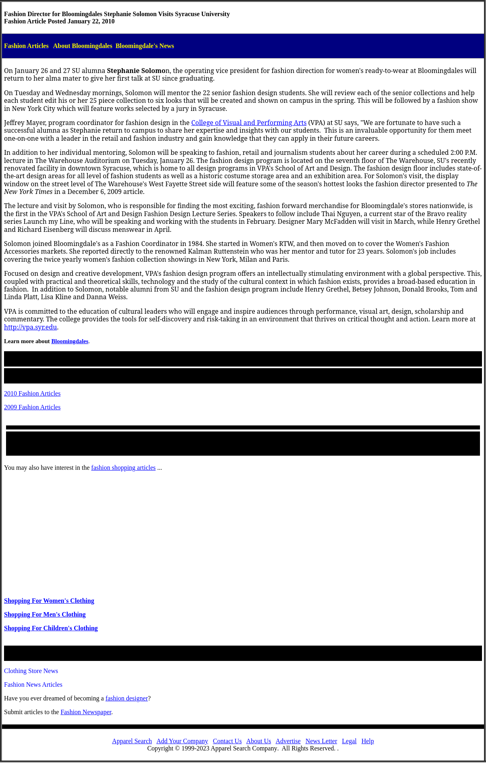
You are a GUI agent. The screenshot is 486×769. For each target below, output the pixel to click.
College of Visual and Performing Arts (248, 122)
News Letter (321, 741)
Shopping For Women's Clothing (49, 600)
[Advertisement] (243, 534)
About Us (258, 741)
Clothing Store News (31, 670)
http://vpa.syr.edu (30, 327)
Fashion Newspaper (85, 712)
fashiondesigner (126, 698)
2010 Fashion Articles (32, 393)
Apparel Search (132, 741)
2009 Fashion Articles (32, 407)
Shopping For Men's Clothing (45, 614)
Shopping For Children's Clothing (51, 628)
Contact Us (227, 741)
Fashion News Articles (33, 684)
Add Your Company (182, 741)
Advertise (287, 741)
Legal (349, 741)
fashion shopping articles (123, 467)
